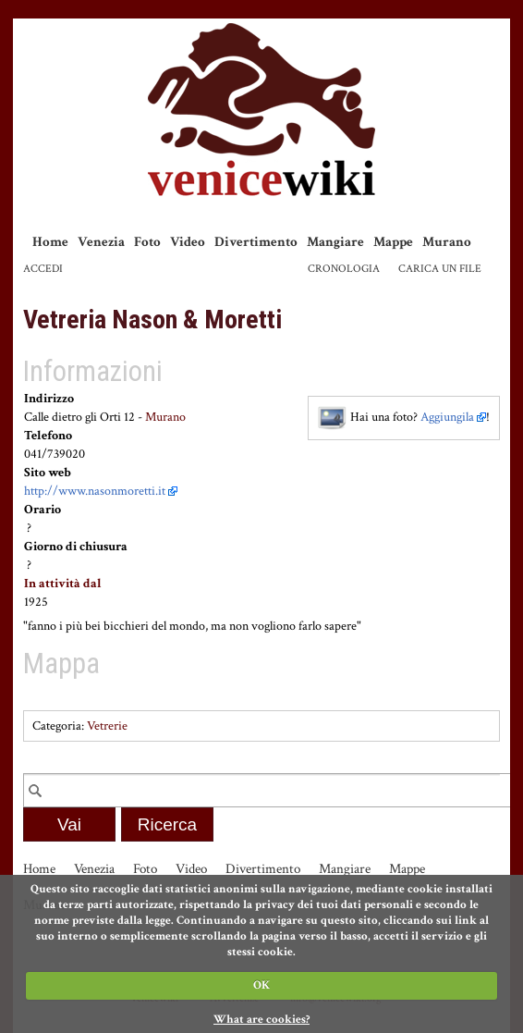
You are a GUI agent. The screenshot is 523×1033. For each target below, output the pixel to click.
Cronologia (344, 269)
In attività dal (63, 583)
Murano (446, 242)
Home (50, 242)
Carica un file (439, 269)
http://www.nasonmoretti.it (94, 491)
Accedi (43, 269)
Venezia (101, 242)
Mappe (393, 242)
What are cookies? (261, 1019)
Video (187, 242)
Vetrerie (107, 726)
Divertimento (256, 242)
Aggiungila (447, 417)
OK (261, 985)
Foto (147, 242)
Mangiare (335, 242)
